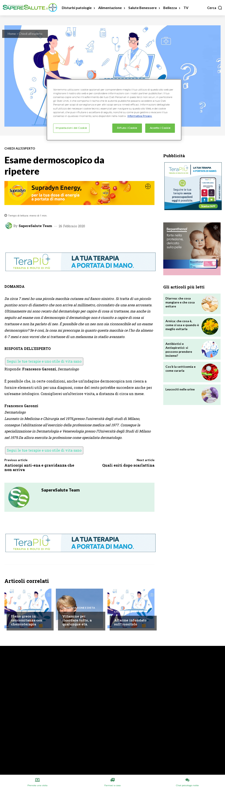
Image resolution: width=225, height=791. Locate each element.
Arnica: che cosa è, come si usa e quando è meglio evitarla (182, 325)
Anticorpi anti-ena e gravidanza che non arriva (39, 467)
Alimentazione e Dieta (78, 607)
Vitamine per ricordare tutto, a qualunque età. (77, 620)
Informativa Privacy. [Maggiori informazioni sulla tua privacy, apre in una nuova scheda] (139, 116)
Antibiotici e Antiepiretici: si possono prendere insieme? (178, 350)
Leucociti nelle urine (180, 389)
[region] (114, 109)
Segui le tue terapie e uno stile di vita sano (44, 361)
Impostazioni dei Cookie (71, 127)
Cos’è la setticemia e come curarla (180, 368)
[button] (214, 7)
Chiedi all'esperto (30, 33)
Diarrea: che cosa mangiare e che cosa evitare (180, 302)
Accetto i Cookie (160, 127)
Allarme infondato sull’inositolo (130, 622)
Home (12, 33)
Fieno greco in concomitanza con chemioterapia (26, 620)
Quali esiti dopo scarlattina (128, 465)
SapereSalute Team (35, 225)
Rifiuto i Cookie (127, 127)
